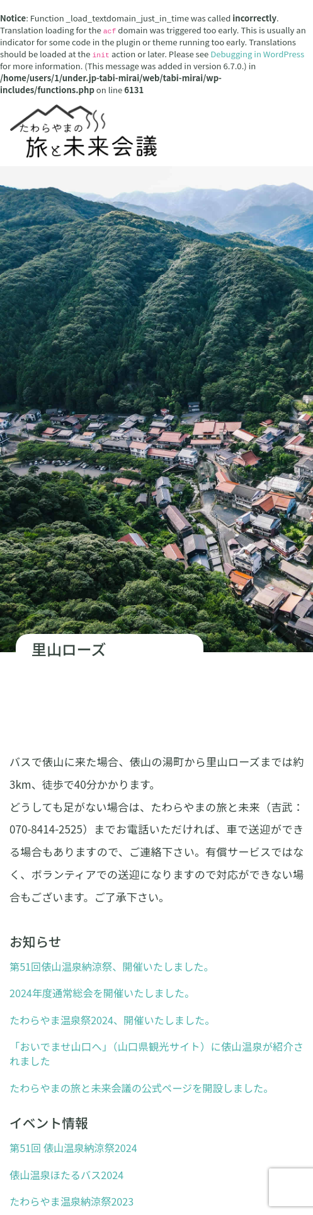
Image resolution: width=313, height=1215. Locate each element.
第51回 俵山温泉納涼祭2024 (73, 1147)
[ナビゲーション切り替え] (296, 12)
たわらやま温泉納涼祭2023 (71, 1201)
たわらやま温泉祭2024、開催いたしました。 (112, 1019)
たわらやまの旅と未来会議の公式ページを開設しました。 (141, 1087)
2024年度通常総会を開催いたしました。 (102, 992)
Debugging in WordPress (257, 54)
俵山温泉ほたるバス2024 (66, 1174)
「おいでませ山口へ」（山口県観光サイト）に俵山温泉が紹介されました (156, 1053)
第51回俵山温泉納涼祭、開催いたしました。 (111, 966)
